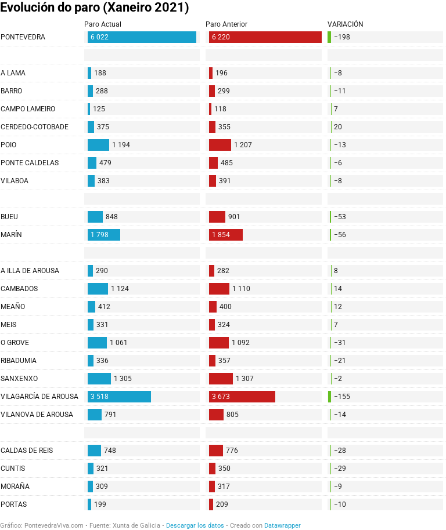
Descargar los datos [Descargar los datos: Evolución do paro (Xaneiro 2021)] (195, 525)
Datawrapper (282, 525)
